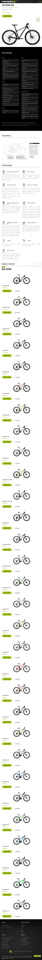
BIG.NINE (6, 269)
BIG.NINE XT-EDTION (7, 501)
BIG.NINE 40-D (5, 803)
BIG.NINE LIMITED (6, 544)
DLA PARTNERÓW (24, 941)
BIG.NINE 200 (5, 717)
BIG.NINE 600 (5, 522)
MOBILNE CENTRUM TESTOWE (7, 937)
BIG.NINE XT (5, 350)
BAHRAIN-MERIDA (5, 944)
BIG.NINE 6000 (5, 371)
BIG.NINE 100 (5, 760)
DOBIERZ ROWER (5, 942)
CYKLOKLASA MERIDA (6, 946)
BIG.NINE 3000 (5, 436)
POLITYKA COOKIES (24, 944)
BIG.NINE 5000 (5, 393)
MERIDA (22, 925)
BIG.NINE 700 (5, 458)
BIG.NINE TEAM (6, 307)
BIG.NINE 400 (5, 695)
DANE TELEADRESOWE (25, 937)
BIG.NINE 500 (5, 609)
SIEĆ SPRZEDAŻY (24, 939)
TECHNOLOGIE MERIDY (6, 939)
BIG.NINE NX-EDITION (7, 479)
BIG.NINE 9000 (5, 285)
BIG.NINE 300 (5, 652)
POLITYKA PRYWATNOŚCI (25, 942)
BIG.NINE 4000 (5, 415)
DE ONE (22, 930)
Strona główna (5, 7)
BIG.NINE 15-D (5, 889)
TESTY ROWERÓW (5, 941)
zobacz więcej (7, 290)
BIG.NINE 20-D (5, 846)
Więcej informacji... (11, 958)
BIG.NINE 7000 (5, 328)
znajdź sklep (7, 16)
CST (22, 928)
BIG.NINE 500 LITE (6, 566)
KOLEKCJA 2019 (5, 925)
